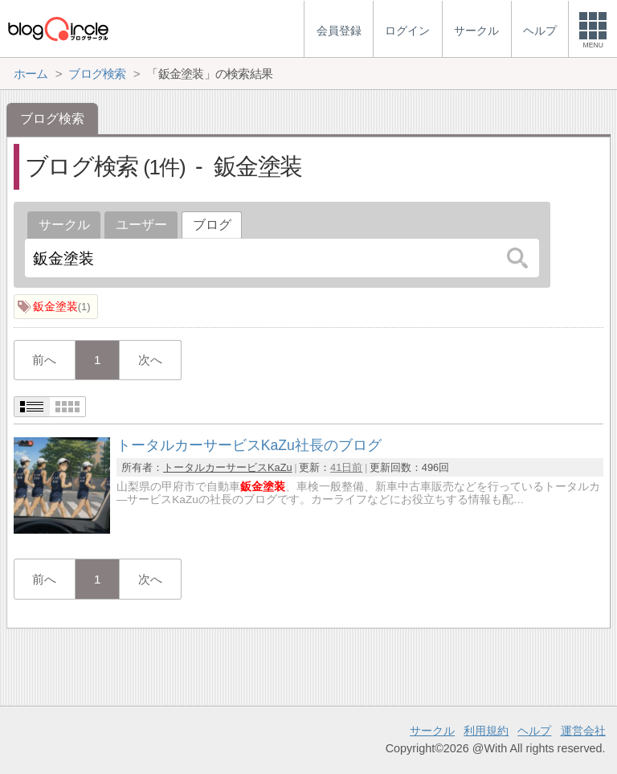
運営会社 (583, 730)
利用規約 (486, 730)
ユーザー (141, 224)
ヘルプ (534, 730)
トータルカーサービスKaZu (227, 467)
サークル (64, 224)
